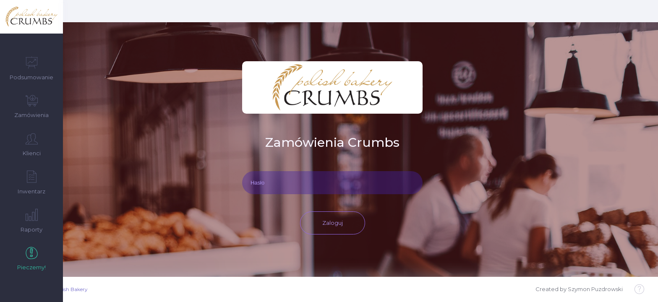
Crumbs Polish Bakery (120, 289)
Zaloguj (360, 197)
